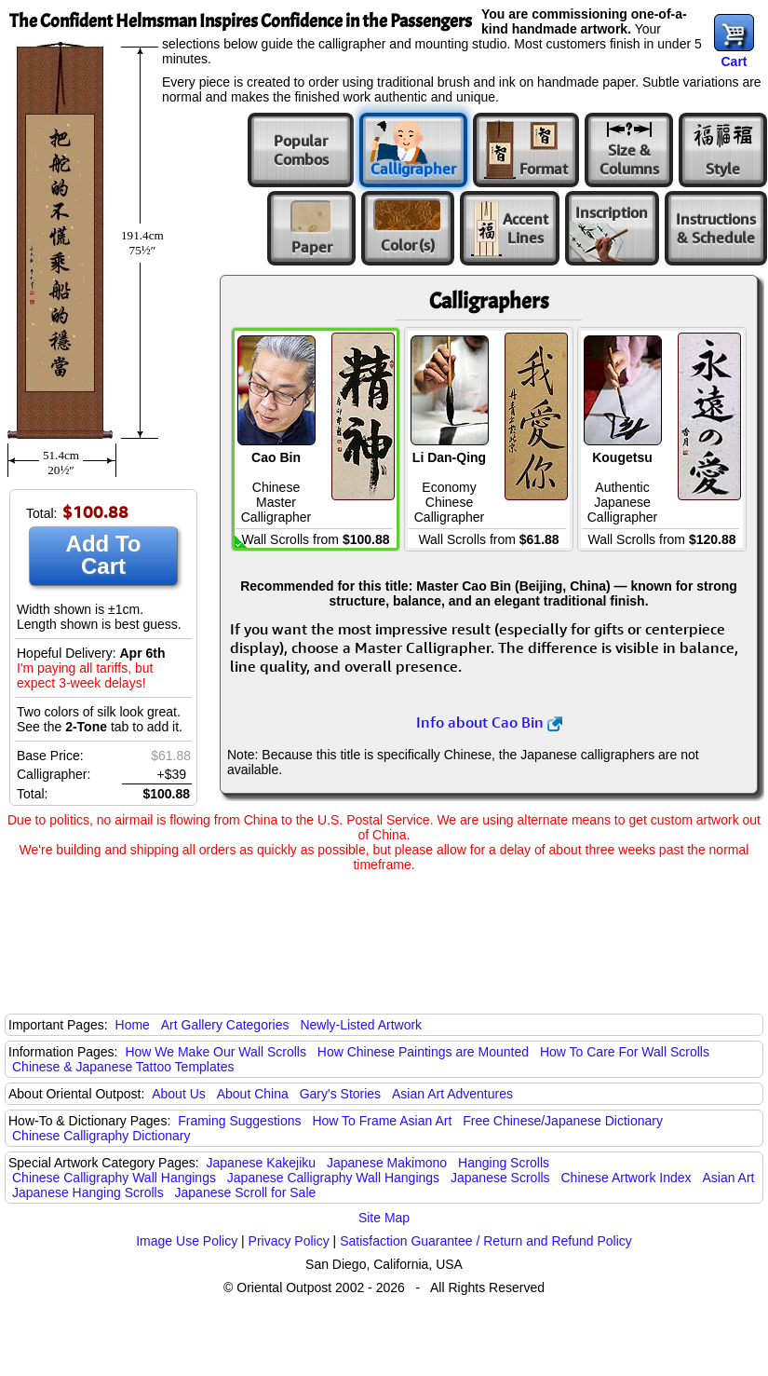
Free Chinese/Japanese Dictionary (563, 1120)
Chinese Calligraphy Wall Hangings (114, 1177)
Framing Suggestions (239, 1120)
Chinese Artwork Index (626, 1177)
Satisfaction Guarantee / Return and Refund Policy (486, 1240)
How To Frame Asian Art (381, 1120)
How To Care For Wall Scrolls (624, 1051)
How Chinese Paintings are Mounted (423, 1051)
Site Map (384, 1217)
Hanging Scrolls (503, 1162)
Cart (734, 61)
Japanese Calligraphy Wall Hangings (333, 1177)
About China (253, 1093)
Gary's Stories (340, 1093)
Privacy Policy (289, 1240)
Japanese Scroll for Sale (246, 1192)
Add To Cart (103, 555)
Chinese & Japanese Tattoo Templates (123, 1066)
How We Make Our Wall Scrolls (215, 1051)
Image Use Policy (186, 1240)
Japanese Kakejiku (262, 1162)
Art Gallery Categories (225, 1024)
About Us (179, 1093)
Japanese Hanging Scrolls (88, 1192)
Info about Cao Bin (489, 722)
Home (132, 1024)
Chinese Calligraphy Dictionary (101, 1135)
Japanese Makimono (387, 1162)
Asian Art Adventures (452, 1093)
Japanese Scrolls (500, 1177)
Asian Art (728, 1177)
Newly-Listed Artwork (361, 1024)
